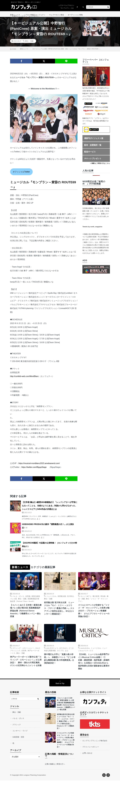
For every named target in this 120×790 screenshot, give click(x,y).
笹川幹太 (70, 602)
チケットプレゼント (92, 164)
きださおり (63, 655)
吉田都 (27, 602)
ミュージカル (51, 602)
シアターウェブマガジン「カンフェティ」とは (66, 7)
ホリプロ (60, 658)
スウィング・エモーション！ (23, 655)
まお (66, 658)
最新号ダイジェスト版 (93, 144)
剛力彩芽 (96, 602)
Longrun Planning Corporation (35, 784)
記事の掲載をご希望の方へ (55, 773)
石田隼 (23, 658)
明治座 (103, 602)
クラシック (16, 734)
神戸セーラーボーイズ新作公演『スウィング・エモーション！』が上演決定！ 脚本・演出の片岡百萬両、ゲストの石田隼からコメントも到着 (25, 671)
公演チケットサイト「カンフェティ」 (26, 19)
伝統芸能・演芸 (18, 746)
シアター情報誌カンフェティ (34, 15)
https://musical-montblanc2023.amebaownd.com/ (39, 469)
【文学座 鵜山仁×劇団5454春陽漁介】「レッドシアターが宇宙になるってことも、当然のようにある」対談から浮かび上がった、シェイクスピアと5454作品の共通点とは (49, 511)
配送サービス (90, 158)
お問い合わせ (87, 763)
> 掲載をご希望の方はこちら (100, 169)
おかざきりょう (52, 655)
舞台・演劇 (29, 47)
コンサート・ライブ (19, 740)
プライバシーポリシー (90, 756)
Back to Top (60, 693)
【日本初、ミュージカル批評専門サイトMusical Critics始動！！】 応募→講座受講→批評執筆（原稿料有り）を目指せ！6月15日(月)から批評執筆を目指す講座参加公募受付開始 (93, 670)
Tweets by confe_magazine (92, 232)
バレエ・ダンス (18, 602)
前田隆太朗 (62, 602)
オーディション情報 (75, 15)
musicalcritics (85, 655)
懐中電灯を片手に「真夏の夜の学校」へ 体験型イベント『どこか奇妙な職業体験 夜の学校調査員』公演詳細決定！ (60, 667)
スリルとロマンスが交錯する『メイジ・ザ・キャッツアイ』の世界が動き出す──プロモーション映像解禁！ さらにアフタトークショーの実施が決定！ (93, 617)
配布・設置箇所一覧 (92, 151)
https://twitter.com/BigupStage (34, 473)
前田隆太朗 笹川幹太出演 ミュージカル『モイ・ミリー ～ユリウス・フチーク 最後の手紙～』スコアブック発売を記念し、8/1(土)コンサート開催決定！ (60, 615)
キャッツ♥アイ (85, 602)
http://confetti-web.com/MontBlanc (24, 382)
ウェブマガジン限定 (56, 15)
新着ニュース (15, 15)
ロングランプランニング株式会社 (94, 750)
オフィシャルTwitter (21, 178)
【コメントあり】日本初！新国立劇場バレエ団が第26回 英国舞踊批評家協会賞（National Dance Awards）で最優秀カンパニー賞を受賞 (25, 617)
